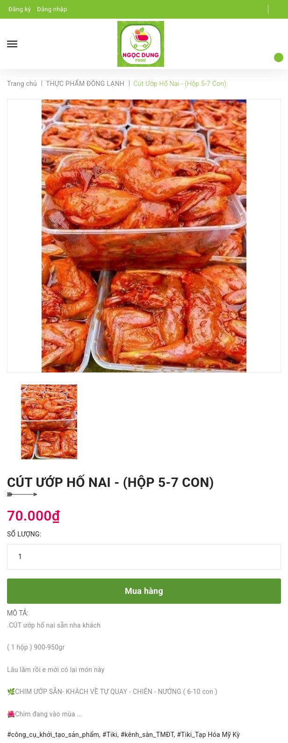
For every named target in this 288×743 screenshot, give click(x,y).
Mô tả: (18, 613)
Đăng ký (19, 9)
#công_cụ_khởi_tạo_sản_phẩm (53, 734)
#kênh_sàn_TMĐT (147, 734)
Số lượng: (24, 534)
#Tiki (109, 734)
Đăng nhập (52, 9)
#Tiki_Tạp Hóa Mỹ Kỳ (208, 734)
